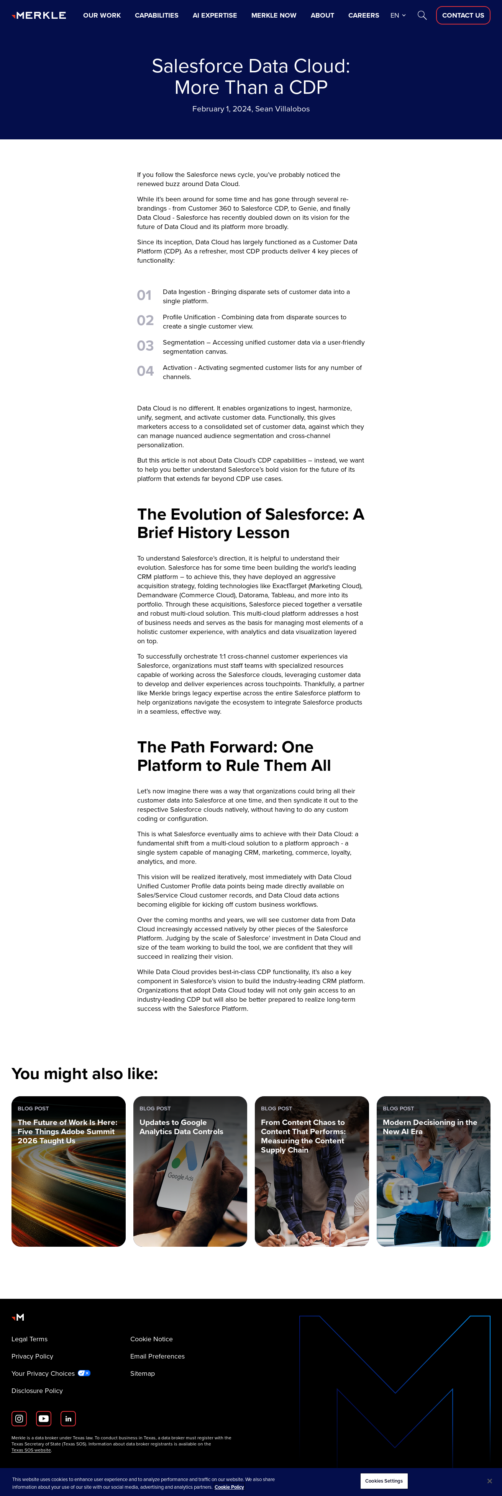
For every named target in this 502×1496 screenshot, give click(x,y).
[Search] (422, 15)
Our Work (102, 15)
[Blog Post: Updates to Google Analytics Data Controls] (190, 1171)
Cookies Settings (384, 1481)
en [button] (394, 15)
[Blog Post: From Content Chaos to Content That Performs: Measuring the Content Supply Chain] (312, 1171)
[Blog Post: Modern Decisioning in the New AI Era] (434, 1171)
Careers (363, 15)
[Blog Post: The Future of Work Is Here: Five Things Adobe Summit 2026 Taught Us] (68, 1171)
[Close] (489, 1481)
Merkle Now (274, 15)
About (322, 15)
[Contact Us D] (463, 15)
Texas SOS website (31, 1450)
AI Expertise (215, 15)
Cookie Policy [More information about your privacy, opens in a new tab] (229, 1487)
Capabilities (157, 15)
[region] (251, 1482)
